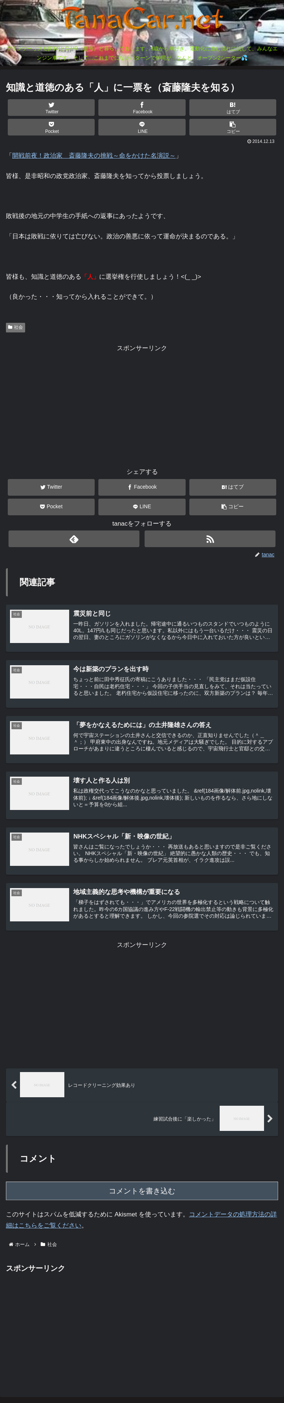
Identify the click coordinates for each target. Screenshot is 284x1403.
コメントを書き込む (142, 1193)
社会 (15, 327)
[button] (233, 127)
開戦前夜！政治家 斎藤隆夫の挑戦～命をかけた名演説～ (94, 155)
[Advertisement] (142, 406)
